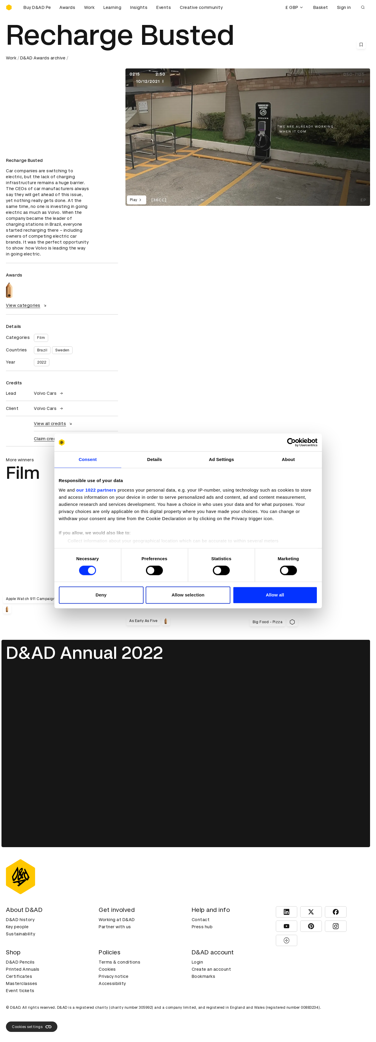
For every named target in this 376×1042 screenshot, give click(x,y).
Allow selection (188, 595)
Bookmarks (203, 976)
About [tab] (288, 459)
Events (163, 7)
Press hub (202, 926)
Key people (17, 926)
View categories (27, 305)
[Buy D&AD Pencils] (36, 7)
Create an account (211, 969)
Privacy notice (113, 976)
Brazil (42, 350)
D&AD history (20, 919)
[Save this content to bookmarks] (361, 44)
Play (136, 200)
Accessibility (112, 983)
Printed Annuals (23, 969)
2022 (41, 362)
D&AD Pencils (20, 962)
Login (197, 962)
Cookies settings (31, 1027)
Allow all (275, 595)
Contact (201, 919)
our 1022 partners (96, 489)
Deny (100, 595)
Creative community (201, 7)
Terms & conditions (119, 962)
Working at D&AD (117, 919)
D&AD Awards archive (43, 58)
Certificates (19, 976)
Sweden (62, 350)
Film (41, 338)
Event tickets (20, 990)
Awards (67, 7)
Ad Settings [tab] (221, 459)
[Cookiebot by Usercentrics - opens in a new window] (291, 442)
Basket (320, 7)
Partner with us (115, 926)
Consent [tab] (88, 459)
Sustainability (20, 934)
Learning (112, 7)
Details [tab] (154, 459)
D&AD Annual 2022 (84, 652)
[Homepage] (9, 7)
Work (89, 7)
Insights (138, 7)
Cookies (107, 969)
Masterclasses (21, 983)
